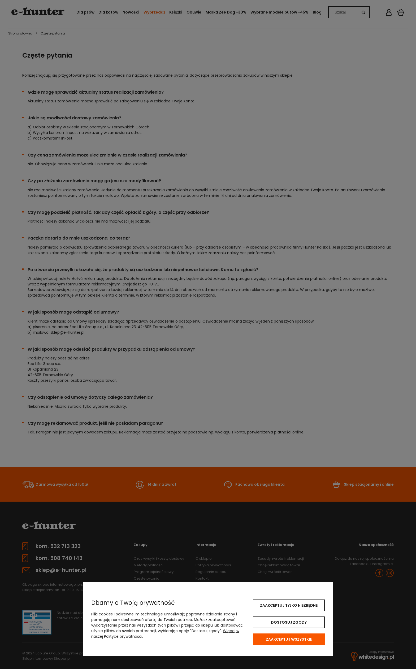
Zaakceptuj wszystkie (289, 639)
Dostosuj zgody (289, 622)
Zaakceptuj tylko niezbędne (289, 605)
